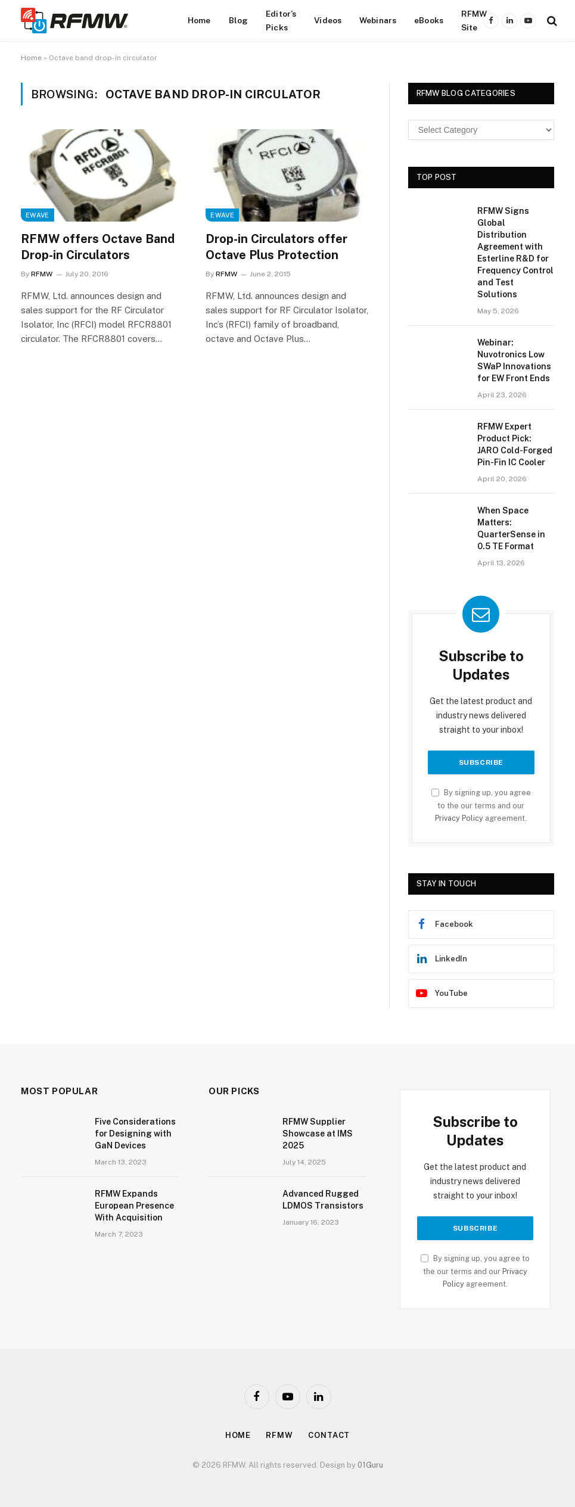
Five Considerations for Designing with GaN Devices (135, 1133)
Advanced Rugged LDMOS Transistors (322, 1199)
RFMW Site (474, 20)
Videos (327, 20)
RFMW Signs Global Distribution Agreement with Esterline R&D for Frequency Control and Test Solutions (515, 252)
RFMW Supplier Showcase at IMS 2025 (317, 1133)
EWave (37, 215)
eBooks (428, 20)
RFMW (41, 274)
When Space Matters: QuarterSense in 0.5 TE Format (511, 528)
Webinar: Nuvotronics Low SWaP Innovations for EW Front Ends (514, 360)
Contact (329, 1435)
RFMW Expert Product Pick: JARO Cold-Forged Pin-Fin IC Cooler (514, 444)
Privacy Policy (459, 818)
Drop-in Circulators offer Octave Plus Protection (276, 247)
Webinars (377, 20)
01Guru (370, 1465)
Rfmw (279, 1435)
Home (199, 20)
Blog (238, 20)
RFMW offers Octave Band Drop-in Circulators (98, 247)
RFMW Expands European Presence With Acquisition (134, 1205)
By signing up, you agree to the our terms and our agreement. (481, 805)
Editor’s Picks (281, 20)
